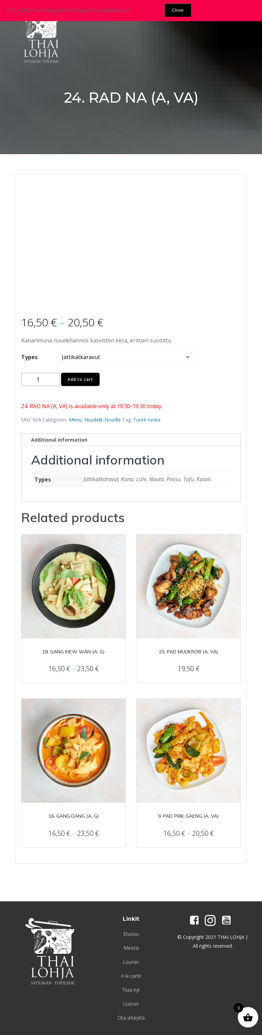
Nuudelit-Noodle (102, 419)
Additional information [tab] (59, 440)
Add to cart (80, 379)
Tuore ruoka (146, 419)
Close (178, 10)
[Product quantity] (40, 379)
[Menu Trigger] (238, 21)
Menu (75, 419)
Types (29, 357)
